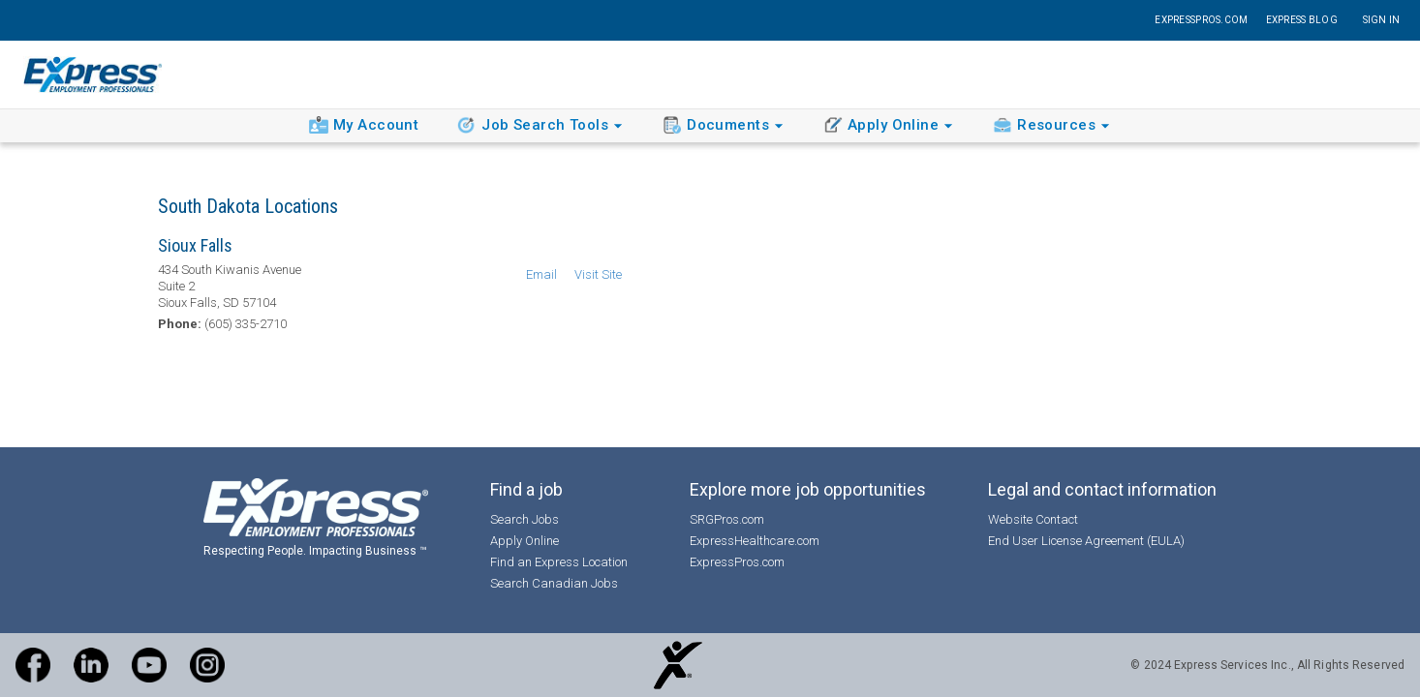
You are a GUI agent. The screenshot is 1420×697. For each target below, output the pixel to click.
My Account (363, 125)
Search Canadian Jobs (554, 583)
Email (541, 274)
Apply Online (890, 126)
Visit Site (598, 274)
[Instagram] (207, 665)
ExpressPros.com (1201, 20)
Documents (725, 125)
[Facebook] (32, 665)
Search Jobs (524, 519)
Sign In (1382, 20)
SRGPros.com (727, 519)
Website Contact (1033, 519)
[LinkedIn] (91, 665)
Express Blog (1302, 20)
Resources (1054, 126)
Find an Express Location (559, 562)
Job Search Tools (542, 126)
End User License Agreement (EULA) (1086, 540)
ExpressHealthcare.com (754, 540)
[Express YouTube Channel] (149, 665)
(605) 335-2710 (245, 324)
